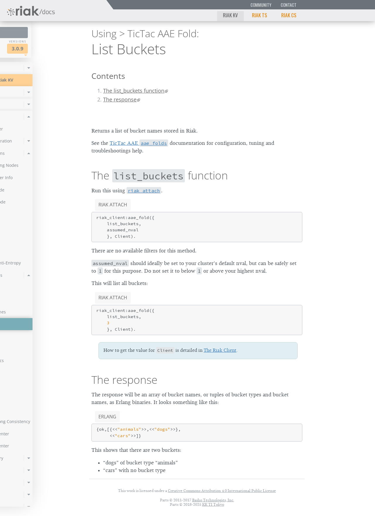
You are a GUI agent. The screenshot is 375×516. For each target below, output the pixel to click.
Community (260, 5)
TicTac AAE (139, 143)
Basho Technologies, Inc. (213, 500)
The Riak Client (220, 350)
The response (120, 99)
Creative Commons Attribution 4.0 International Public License (222, 490)
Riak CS (288, 15)
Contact (288, 5)
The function (159, 175)
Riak (25, 48)
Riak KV (230, 15)
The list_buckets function (133, 90)
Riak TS (259, 15)
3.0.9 (60, 48)
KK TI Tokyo (213, 504)
